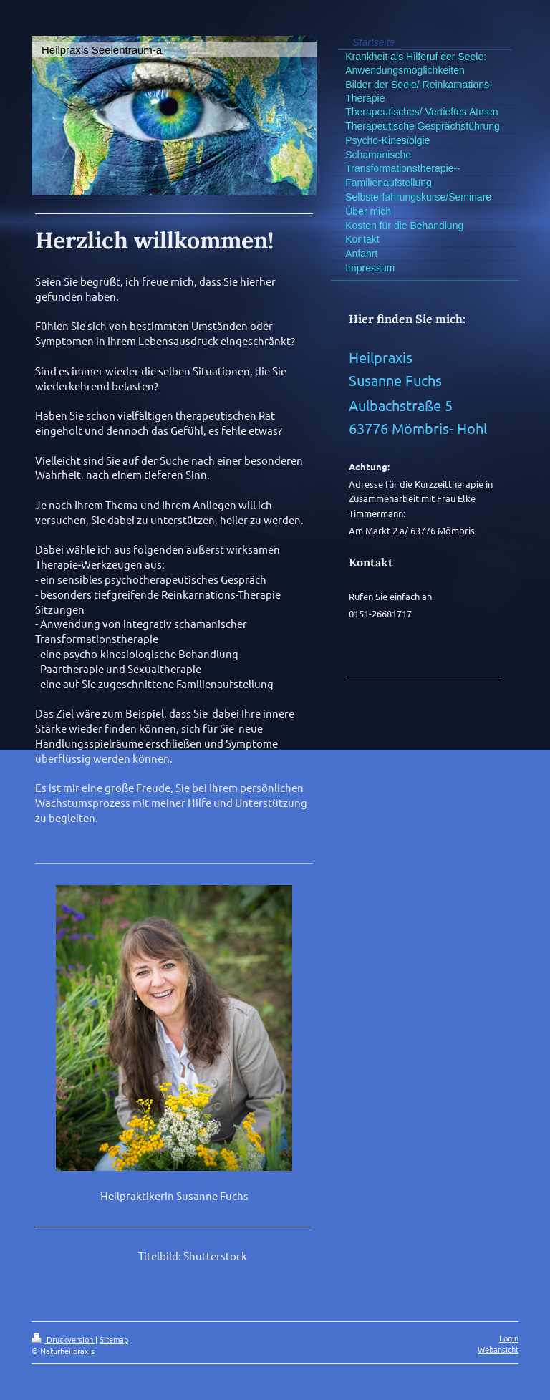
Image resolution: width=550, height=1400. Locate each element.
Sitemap (114, 1339)
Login (508, 1337)
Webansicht (498, 1349)
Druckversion (63, 1339)
